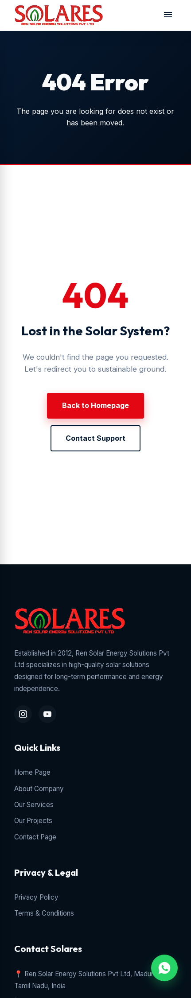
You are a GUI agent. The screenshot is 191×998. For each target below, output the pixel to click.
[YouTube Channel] (47, 714)
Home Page (32, 772)
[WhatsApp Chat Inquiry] (164, 968)
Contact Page (35, 837)
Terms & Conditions (44, 913)
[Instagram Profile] (23, 714)
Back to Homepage (95, 405)
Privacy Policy (36, 897)
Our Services (34, 804)
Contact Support (95, 438)
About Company (39, 788)
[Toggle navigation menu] (168, 15)
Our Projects (33, 820)
